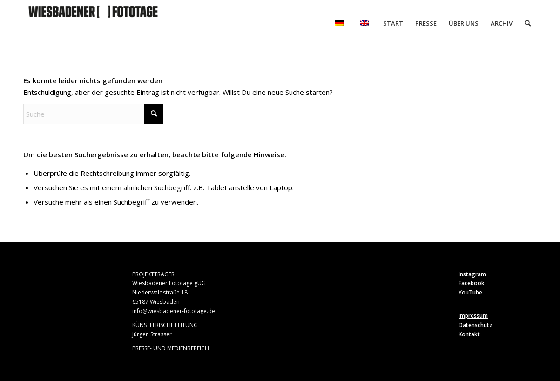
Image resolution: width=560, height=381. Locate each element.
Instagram (472, 274)
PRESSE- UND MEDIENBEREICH (170, 348)
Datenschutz (476, 325)
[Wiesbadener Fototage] (93, 23)
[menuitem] (339, 23)
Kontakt (469, 334)
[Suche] (528, 23)
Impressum (473, 316)
